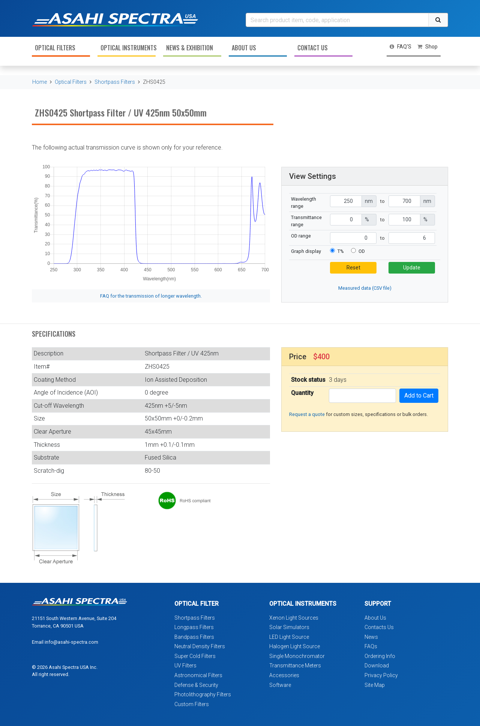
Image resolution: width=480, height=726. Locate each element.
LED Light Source (289, 637)
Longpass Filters (194, 627)
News (371, 637)
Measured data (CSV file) (365, 288)
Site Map (374, 685)
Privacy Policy (381, 675)
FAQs (370, 646)
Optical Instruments (128, 47)
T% (341, 251)
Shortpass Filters (114, 82)
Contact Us (312, 47)
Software (280, 685)
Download (376, 665)
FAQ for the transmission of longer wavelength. (151, 296)
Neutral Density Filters (199, 646)
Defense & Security (196, 685)
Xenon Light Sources (293, 618)
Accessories (284, 675)
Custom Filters (191, 704)
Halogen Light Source (294, 646)
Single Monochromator (297, 656)
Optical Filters (55, 47)
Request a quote (307, 414)
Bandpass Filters (194, 637)
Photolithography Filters (202, 694)
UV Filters (185, 665)
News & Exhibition (189, 47)
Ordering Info (379, 656)
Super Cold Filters (195, 656)
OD (361, 251)
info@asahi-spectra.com (71, 642)
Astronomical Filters (198, 675)
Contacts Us (379, 627)
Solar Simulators (289, 627)
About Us (244, 47)
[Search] (337, 20)
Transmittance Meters (295, 665)
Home (39, 82)
